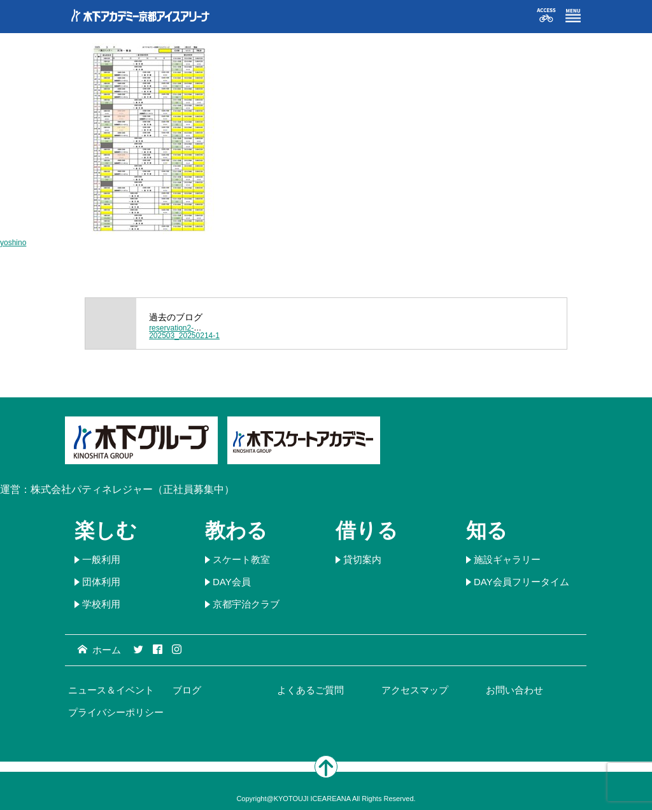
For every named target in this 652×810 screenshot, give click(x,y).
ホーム (99, 649)
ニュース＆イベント (111, 690)
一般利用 (101, 559)
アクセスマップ (414, 690)
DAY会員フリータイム (521, 581)
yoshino (13, 242)
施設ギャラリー (507, 559)
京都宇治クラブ (246, 604)
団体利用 (101, 581)
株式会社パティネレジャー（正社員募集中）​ (132, 489)
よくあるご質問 (310, 690)
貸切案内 (362, 559)
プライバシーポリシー (116, 712)
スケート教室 (241, 559)
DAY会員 (232, 581)
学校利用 (101, 604)
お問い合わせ (514, 690)
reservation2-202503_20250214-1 (184, 331)
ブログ (187, 690)
